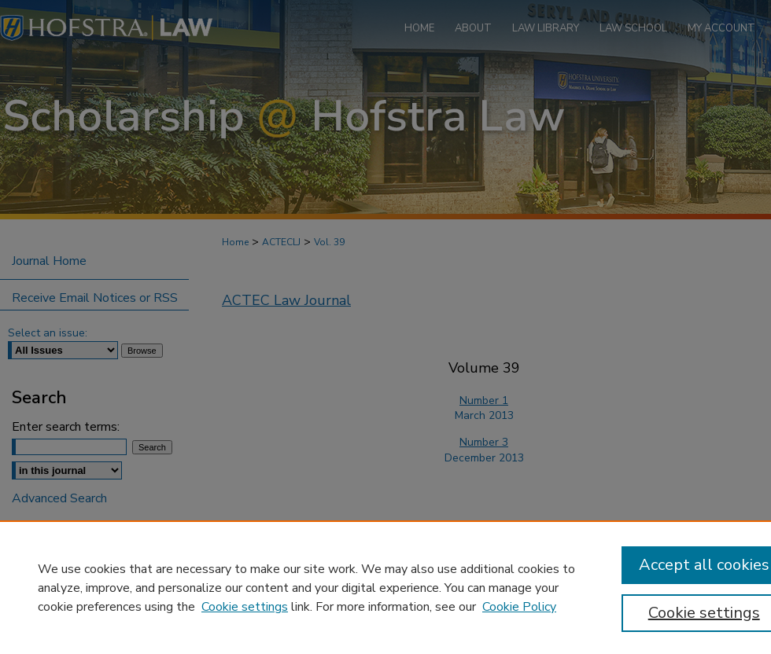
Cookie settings (244, 606)
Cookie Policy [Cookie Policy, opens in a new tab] (519, 606)
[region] (385, 587)
